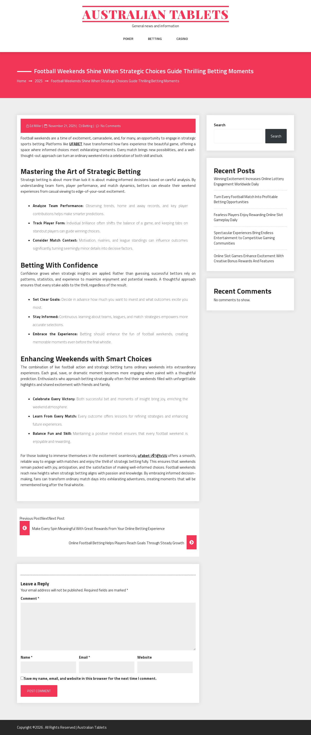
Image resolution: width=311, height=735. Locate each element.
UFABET (75, 144)
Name (26, 657)
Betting (155, 38)
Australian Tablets (155, 14)
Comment (30, 598)
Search (219, 124)
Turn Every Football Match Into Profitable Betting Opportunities (246, 199)
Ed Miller (36, 125)
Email (84, 657)
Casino (182, 38)
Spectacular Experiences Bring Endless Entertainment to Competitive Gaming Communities (244, 238)
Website (144, 657)
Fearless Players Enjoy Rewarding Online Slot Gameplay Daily (248, 217)
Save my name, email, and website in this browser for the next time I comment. (90, 678)
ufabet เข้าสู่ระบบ (152, 455)
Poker (128, 38)
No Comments (111, 125)
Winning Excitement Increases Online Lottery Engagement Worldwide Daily (249, 181)
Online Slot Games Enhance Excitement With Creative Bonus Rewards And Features (249, 258)
